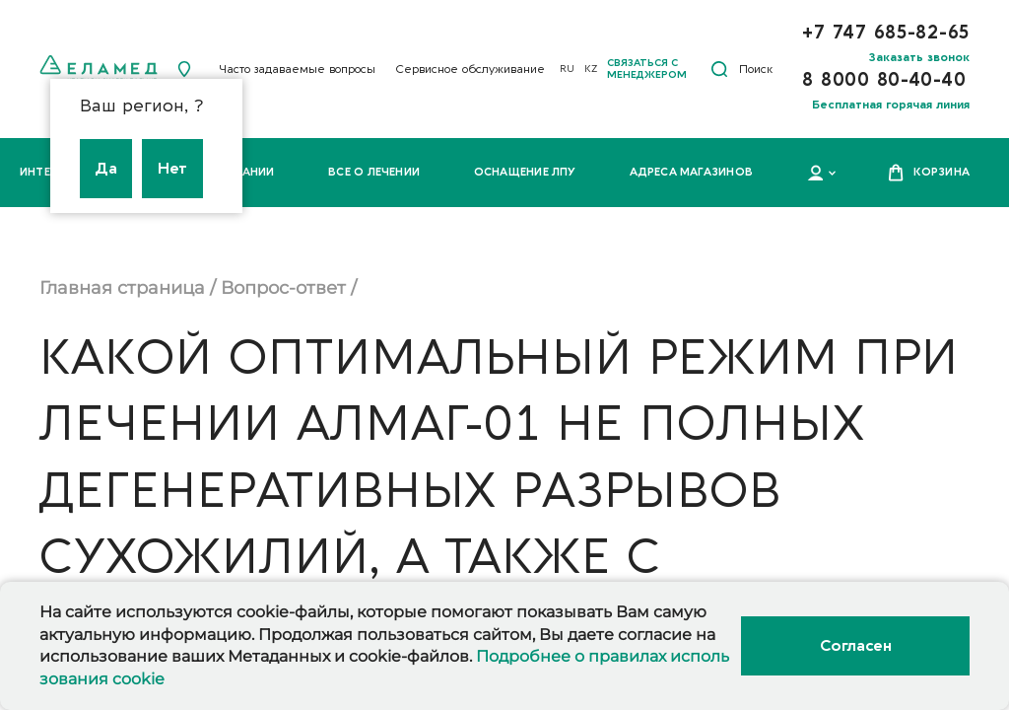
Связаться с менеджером (647, 69)
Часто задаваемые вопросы (297, 69)
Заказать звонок (919, 57)
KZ (590, 69)
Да (106, 169)
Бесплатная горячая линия (891, 104)
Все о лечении (374, 172)
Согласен (855, 646)
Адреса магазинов (691, 172)
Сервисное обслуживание (470, 69)
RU (567, 69)
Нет (172, 169)
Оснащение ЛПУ (525, 172)
